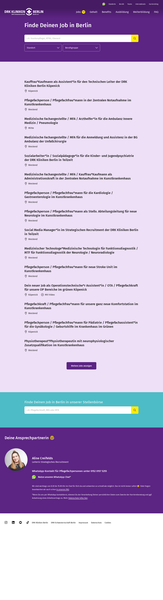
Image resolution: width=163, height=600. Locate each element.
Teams (129, 4)
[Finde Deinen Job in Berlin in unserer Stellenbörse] (77, 470)
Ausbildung (122, 11)
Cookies (108, 583)
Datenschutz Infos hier (77, 558)
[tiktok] (27, 583)
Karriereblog (153, 4)
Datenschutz (96, 583)
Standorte (112, 4)
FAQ (156, 11)
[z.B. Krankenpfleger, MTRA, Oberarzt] (77, 38)
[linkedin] (13, 583)
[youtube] (20, 583)
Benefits (106, 11)
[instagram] (6, 583)
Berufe (121, 4)
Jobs (78, 11)
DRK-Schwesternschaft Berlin (63, 583)
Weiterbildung (141, 11)
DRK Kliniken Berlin (40, 583)
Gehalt (93, 11)
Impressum (83, 583)
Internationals (140, 4)
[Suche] (134, 38)
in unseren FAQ (62, 549)
